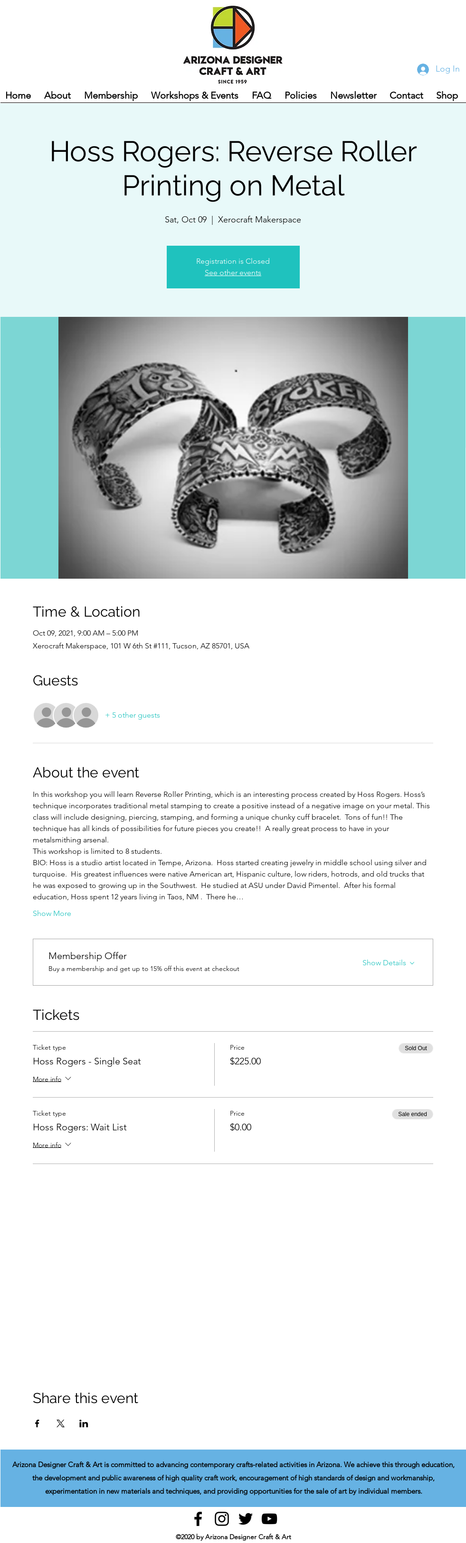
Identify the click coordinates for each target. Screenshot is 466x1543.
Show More (52, 913)
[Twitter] (245, 1518)
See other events (233, 272)
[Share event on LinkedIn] (83, 1423)
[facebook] (198, 1518)
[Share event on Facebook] (37, 1423)
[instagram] (221, 1518)
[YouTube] (269, 1518)
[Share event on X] (60, 1423)
